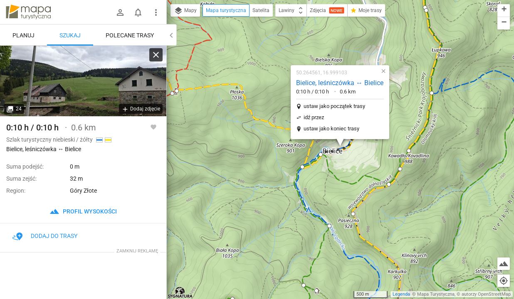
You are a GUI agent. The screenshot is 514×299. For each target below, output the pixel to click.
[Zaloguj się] (120, 12)
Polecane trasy (130, 35)
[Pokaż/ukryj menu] (156, 12)
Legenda (401, 294)
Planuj (23, 35)
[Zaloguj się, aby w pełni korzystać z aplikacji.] (153, 126)
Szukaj (70, 35)
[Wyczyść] (156, 54)
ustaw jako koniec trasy (331, 128)
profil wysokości (83, 211)
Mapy (185, 10)
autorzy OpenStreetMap (486, 294)
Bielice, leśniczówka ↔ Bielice (339, 83)
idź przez (314, 117)
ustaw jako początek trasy (334, 106)
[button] (177, 91)
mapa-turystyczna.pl (28, 12)
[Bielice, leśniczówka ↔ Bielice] (83, 81)
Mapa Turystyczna (436, 294)
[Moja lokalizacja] (503, 280)
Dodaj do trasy (44, 236)
